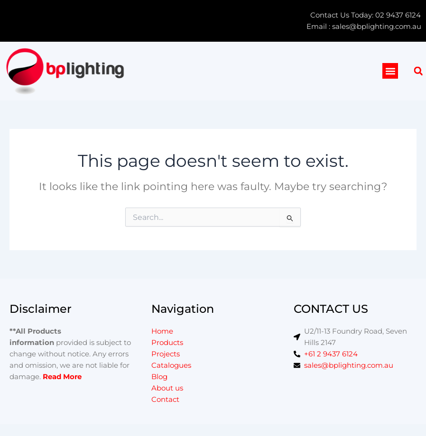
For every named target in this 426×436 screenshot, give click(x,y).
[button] (390, 71)
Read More (62, 376)
